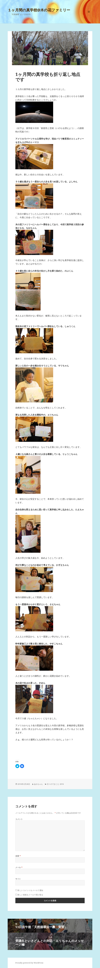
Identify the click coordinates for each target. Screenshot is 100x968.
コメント (19, 819)
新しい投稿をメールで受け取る (30, 895)
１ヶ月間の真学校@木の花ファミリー (39, 9)
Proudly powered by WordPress (29, 963)
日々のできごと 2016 (55, 784)
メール (19, 867)
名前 (18, 856)
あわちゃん (38, 784)
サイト (18, 879)
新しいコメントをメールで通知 (30, 890)
